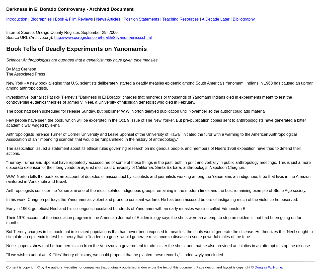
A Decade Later (215, 19)
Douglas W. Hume (268, 267)
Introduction (16, 19)
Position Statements (141, 19)
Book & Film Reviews (74, 19)
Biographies (41, 19)
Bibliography (244, 19)
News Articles (108, 19)
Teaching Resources (181, 19)
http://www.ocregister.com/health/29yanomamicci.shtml (103, 37)
